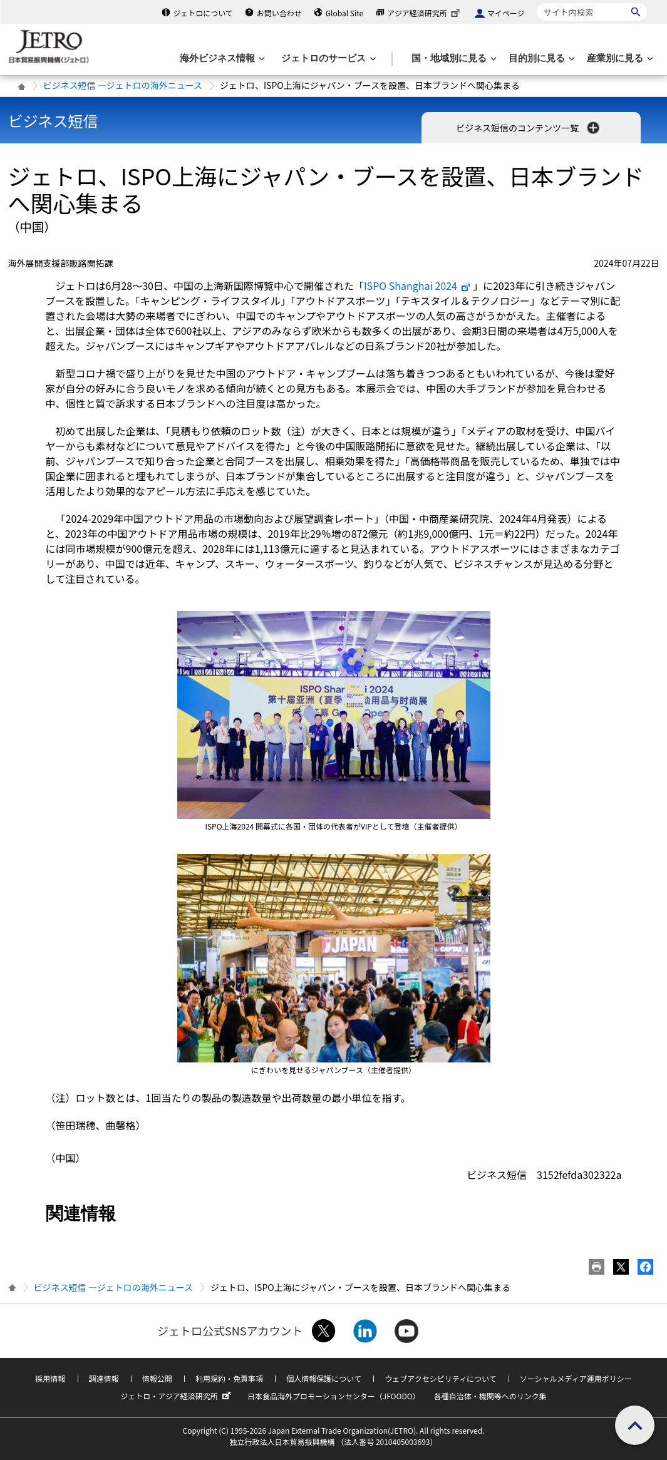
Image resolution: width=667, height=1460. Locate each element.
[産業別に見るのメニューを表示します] (619, 58)
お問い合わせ (279, 13)
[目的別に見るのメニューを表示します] (540, 58)
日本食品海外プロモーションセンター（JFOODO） (333, 1396)
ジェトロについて (203, 13)
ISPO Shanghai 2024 (417, 285)
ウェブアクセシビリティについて (440, 1378)
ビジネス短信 (53, 120)
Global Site (344, 13)
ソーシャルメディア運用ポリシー (576, 1378)
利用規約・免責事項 (229, 1378)
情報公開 (157, 1378)
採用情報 (50, 1378)
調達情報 (104, 1378)
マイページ (506, 13)
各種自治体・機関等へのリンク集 (490, 1396)
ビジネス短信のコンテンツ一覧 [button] (529, 127)
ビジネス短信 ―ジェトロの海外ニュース (122, 85)
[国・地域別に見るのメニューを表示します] (452, 58)
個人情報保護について (323, 1378)
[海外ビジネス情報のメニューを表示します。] (221, 58)
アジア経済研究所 (424, 13)
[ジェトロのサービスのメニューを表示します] (327, 58)
